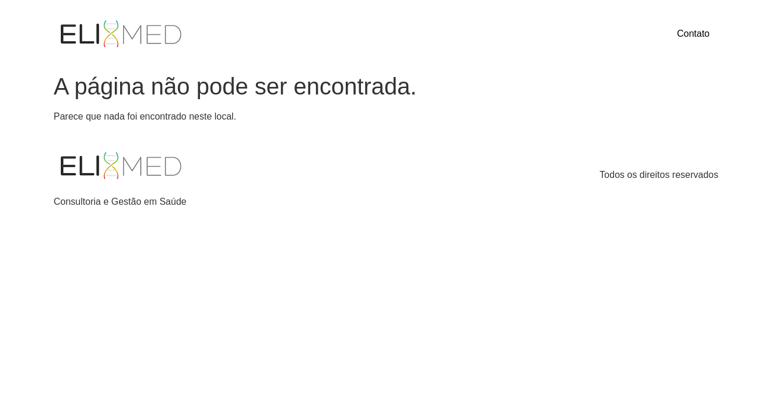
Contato (693, 33)
